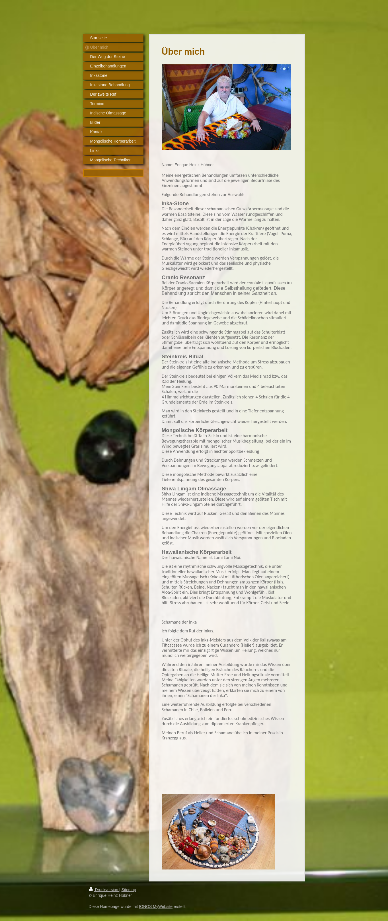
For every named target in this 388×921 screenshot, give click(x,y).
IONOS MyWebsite (156, 906)
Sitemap (129, 889)
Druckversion (104, 889)
